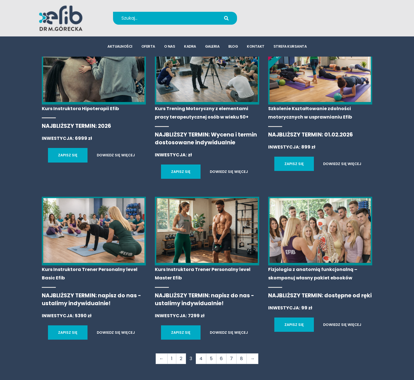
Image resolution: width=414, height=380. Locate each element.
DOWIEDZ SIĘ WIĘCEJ (116, 155)
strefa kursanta (290, 46)
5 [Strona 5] (211, 358)
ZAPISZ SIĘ (67, 155)
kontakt (255, 46)
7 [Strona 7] (231, 358)
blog (233, 46)
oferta (148, 46)
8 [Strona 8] (241, 358)
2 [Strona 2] (181, 358)
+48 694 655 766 (279, 14)
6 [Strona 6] (221, 358)
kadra (190, 46)
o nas (169, 46)
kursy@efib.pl (276, 21)
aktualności (119, 46)
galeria (212, 46)
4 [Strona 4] (201, 358)
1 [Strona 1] (172, 358)
